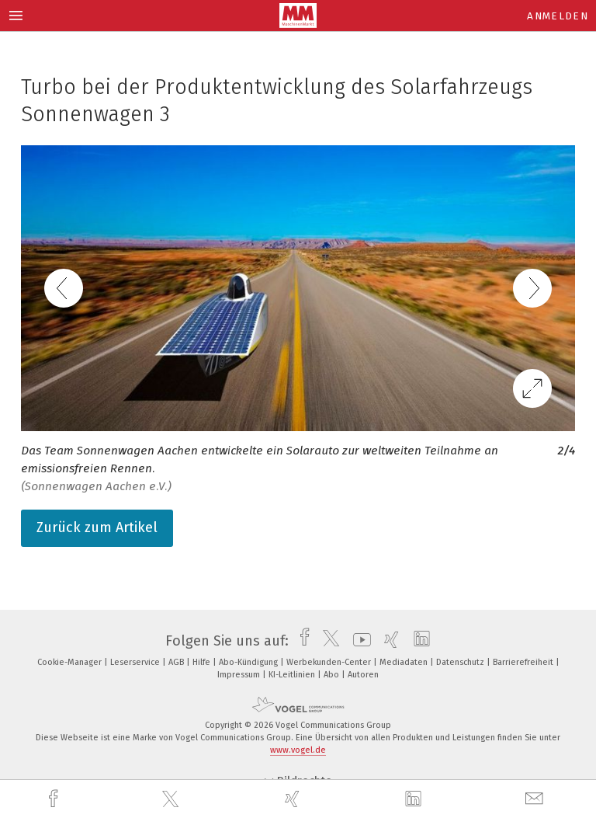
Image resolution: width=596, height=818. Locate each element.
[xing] (294, 799)
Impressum (239, 675)
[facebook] (55, 799)
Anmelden (557, 16)
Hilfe (202, 662)
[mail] (536, 799)
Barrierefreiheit (524, 662)
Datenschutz (461, 662)
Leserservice (136, 662)
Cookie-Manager (70, 662)
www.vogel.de (298, 750)
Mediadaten (404, 662)
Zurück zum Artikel (97, 527)
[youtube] (358, 640)
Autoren (363, 675)
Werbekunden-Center (329, 662)
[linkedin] (415, 799)
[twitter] (172, 799)
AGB (177, 662)
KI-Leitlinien (293, 675)
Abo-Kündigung (249, 662)
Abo (332, 675)
